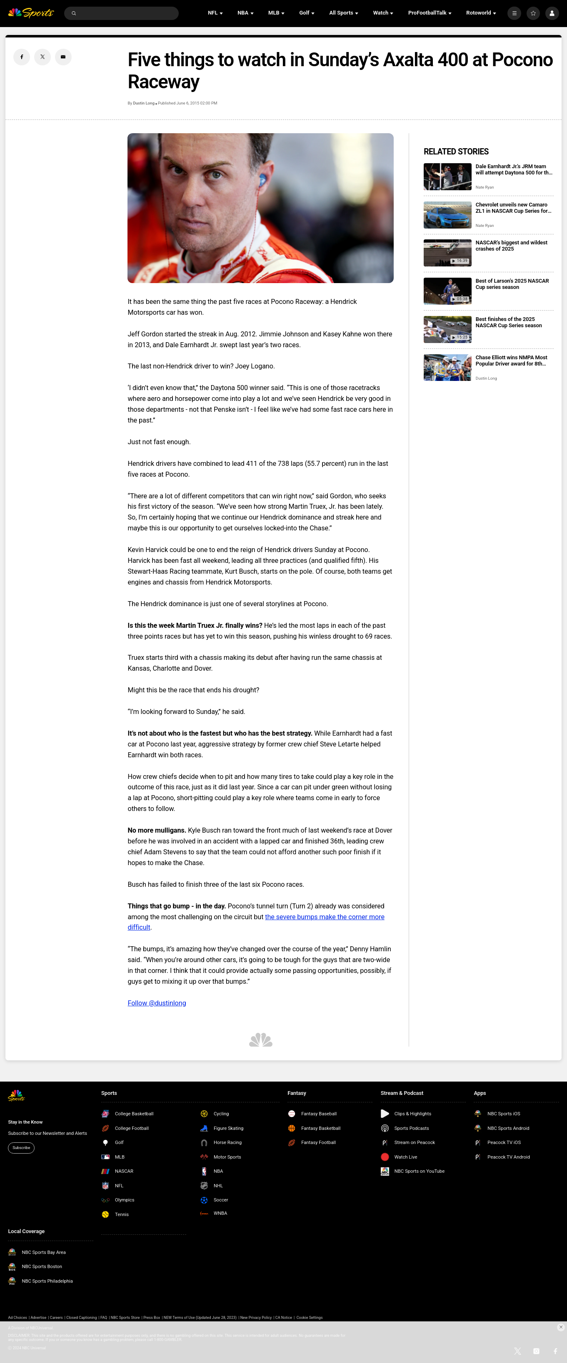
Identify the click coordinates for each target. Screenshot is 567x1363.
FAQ (103, 1318)
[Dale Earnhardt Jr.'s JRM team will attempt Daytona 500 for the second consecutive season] (448, 176)
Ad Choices (17, 1318)
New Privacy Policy (256, 1318)
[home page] (31, 13)
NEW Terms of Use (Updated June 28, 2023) (200, 1318)
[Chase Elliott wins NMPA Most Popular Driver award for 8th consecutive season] (448, 367)
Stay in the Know (25, 1122)
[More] (514, 13)
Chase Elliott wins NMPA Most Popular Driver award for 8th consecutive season (511, 360)
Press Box (151, 1318)
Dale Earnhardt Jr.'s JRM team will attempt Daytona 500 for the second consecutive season (514, 169)
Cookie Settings (310, 1318)
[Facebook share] (21, 57)
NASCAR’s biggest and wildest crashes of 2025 (511, 245)
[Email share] (63, 57)
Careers (56, 1318)
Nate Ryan (485, 187)
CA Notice (283, 1318)
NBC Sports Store (125, 1318)
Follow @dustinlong (156, 1003)
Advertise (38, 1318)
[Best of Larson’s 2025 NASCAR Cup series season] (448, 291)
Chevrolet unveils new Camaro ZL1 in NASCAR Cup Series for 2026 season (512, 207)
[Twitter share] (42, 57)
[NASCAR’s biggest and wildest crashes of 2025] (448, 252)
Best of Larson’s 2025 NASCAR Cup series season (512, 284)
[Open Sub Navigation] (222, 13)
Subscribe (21, 1147)
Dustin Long (143, 103)
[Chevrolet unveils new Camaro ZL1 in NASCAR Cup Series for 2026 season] (448, 215)
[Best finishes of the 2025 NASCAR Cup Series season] (448, 329)
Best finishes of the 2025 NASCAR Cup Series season (509, 322)
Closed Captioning (81, 1318)
